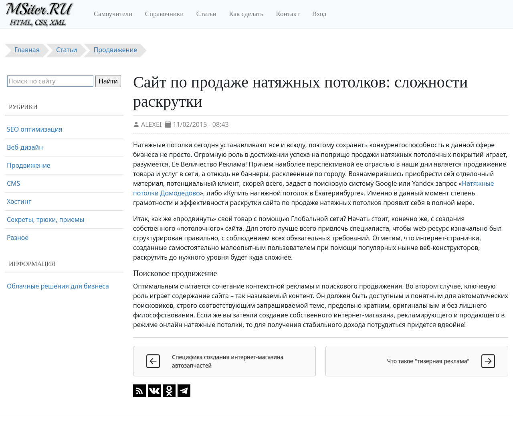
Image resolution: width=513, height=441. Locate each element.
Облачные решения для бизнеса (58, 286)
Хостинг (19, 201)
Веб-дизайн (25, 147)
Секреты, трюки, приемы (45, 219)
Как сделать (246, 14)
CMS (13, 183)
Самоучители (113, 14)
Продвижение (28, 165)
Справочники (164, 14)
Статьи (206, 14)
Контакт (288, 14)
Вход (319, 14)
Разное (17, 237)
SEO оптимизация (35, 129)
